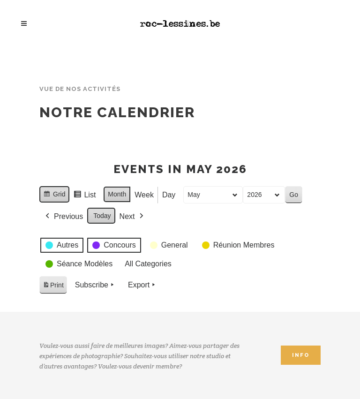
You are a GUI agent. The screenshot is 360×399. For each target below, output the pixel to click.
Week (144, 195)
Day (168, 195)
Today (102, 215)
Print (53, 286)
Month (117, 194)
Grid (54, 195)
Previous (63, 216)
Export (142, 285)
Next (132, 216)
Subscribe (95, 285)
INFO (300, 355)
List (84, 196)
